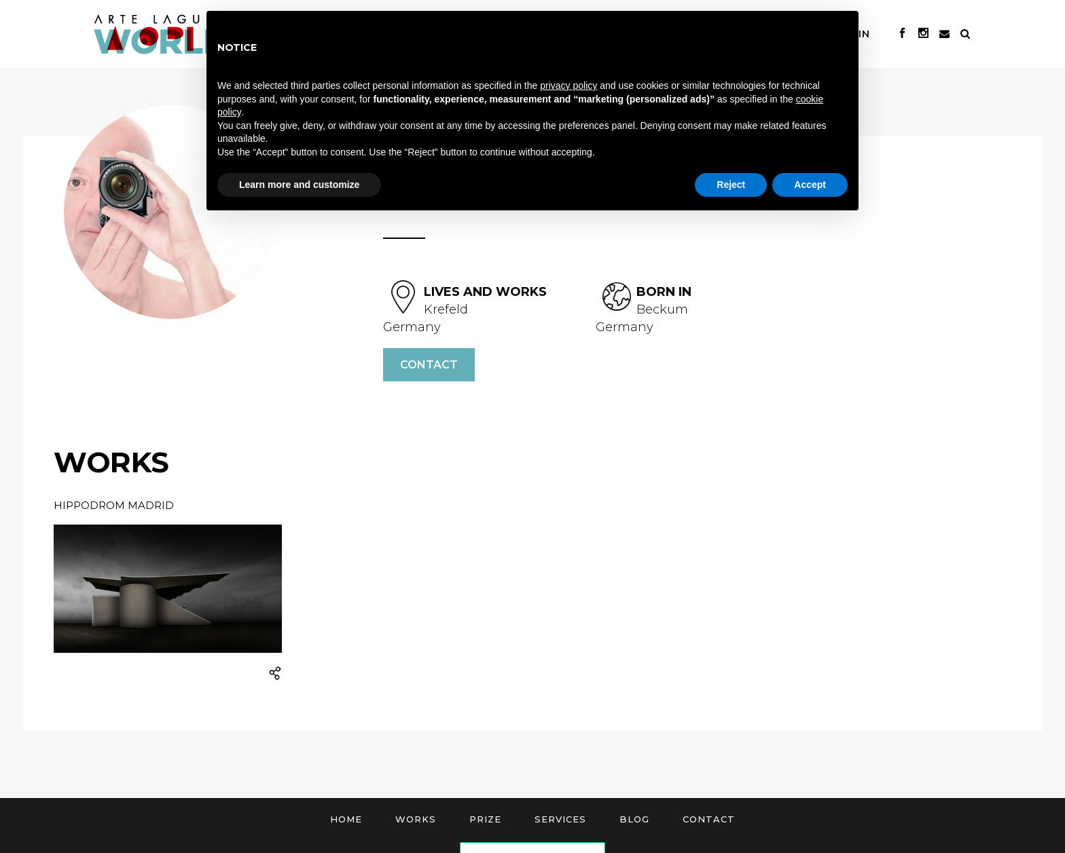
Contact (429, 364)
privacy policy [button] (568, 85)
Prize (485, 819)
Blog (634, 819)
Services (560, 819)
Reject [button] (731, 184)
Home (346, 819)
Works (415, 819)
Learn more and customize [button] (299, 184)
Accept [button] (810, 184)
